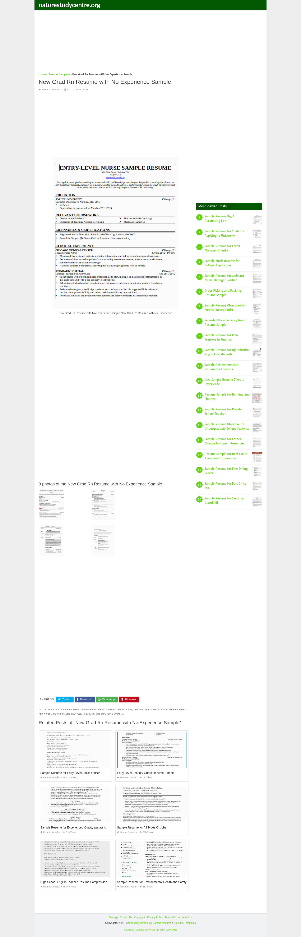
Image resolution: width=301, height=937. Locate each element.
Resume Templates (185, 923)
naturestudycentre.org (69, 5)
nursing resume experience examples (103, 713)
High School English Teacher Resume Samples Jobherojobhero (81, 882)
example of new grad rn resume (63, 709)
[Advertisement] (150, 43)
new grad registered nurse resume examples (107, 709)
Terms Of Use (172, 917)
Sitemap (113, 917)
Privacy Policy (155, 917)
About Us (187, 917)
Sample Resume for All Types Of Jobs (141, 827)
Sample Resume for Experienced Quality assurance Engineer (80, 827)
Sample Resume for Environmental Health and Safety (151, 882)
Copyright (139, 917)
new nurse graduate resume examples (60, 713)
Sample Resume (162, 923)
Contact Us (126, 917)
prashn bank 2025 (167, 929)
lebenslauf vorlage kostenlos (139, 929)
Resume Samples (50, 89)
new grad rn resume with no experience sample (160, 709)
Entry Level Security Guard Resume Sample (146, 773)
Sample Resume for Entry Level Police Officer (70, 773)
